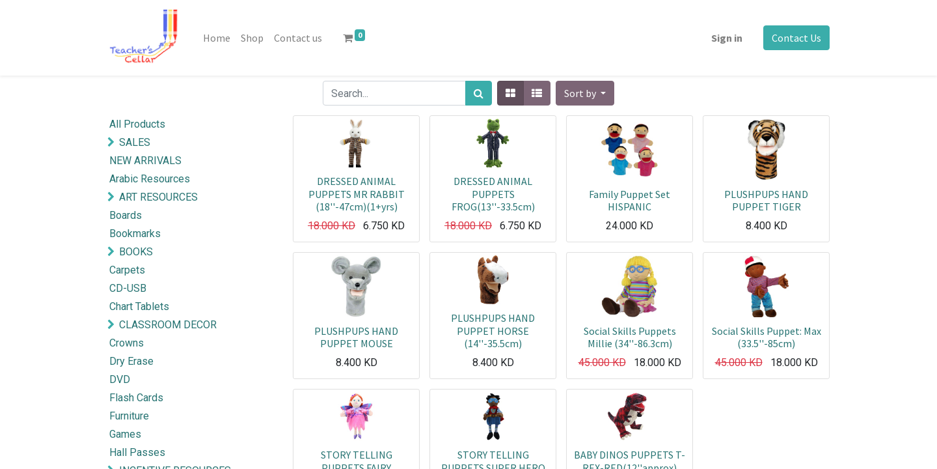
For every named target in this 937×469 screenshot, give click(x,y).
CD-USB (127, 288)
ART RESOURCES (158, 197)
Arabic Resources (149, 179)
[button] (585, 93)
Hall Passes (137, 452)
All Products (137, 124)
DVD (119, 379)
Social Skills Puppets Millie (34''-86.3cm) (630, 337)
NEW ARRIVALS (145, 160)
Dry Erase (131, 361)
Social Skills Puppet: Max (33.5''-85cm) (766, 337)
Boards (125, 215)
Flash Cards (136, 397)
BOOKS (136, 252)
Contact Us (796, 37)
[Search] (478, 93)
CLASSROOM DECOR (168, 325)
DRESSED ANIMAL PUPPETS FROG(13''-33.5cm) (493, 193)
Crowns (126, 343)
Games (125, 434)
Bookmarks (135, 233)
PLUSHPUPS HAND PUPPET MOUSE (356, 337)
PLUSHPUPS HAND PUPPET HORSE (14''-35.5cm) (493, 330)
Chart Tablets (139, 306)
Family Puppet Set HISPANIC (629, 200)
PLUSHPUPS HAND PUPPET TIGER (766, 200)
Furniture (129, 416)
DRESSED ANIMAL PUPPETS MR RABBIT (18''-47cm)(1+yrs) (356, 193)
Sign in (726, 37)
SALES (134, 142)
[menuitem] (217, 38)
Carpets (127, 270)
